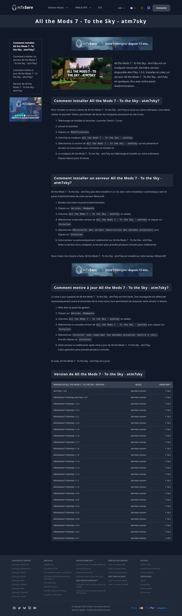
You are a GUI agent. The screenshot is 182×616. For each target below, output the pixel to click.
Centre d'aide (145, 565)
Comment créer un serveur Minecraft (91, 565)
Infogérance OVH (51, 568)
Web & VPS (84, 7)
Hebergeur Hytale (19, 596)
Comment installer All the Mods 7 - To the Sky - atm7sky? (24, 46)
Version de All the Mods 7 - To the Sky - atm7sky (24, 87)
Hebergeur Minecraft (20, 565)
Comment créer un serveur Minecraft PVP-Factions (91, 592)
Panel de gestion (147, 572)
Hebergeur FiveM (18, 576)
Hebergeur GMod (19, 572)
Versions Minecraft (83, 568)
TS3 (100, 7)
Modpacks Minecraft (84, 572)
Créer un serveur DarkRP (118, 584)
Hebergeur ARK (18, 588)
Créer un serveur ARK (116, 565)
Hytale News (145, 584)
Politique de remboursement (98, 610)
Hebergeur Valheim (19, 584)
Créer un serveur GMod (117, 580)
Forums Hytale (146, 588)
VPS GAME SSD (50, 583)
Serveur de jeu (58, 7)
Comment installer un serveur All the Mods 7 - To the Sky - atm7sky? (25, 60)
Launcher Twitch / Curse (109, 120)
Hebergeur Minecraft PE (21, 568)
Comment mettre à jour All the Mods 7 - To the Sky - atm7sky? (25, 74)
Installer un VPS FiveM (53, 595)
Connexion (161, 8)
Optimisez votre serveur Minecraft (89, 576)
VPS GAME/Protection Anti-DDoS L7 (58, 572)
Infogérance (48, 565)
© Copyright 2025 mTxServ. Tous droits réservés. (91, 606)
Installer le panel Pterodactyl (55, 591)
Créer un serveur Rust (117, 568)
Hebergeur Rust (18, 580)
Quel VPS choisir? (50, 587)
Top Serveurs (145, 592)
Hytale (143, 580)
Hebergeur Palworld (20, 592)
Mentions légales (78, 610)
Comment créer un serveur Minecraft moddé (91, 585)
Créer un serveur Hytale (117, 572)
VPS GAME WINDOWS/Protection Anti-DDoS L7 (57, 577)
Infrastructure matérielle (150, 568)
